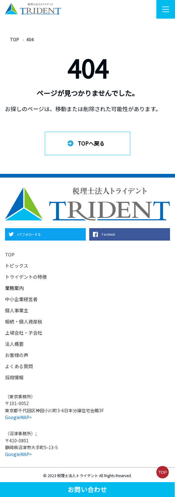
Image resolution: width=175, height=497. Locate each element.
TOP (14, 39)
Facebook (108, 234)
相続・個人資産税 (23, 321)
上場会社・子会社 (23, 332)
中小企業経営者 (21, 299)
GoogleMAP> (18, 417)
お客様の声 (16, 355)
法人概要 (14, 344)
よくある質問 (19, 366)
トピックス (16, 265)
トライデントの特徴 (26, 276)
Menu (168, 9)
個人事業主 (16, 310)
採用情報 (14, 377)
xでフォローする (29, 234)
